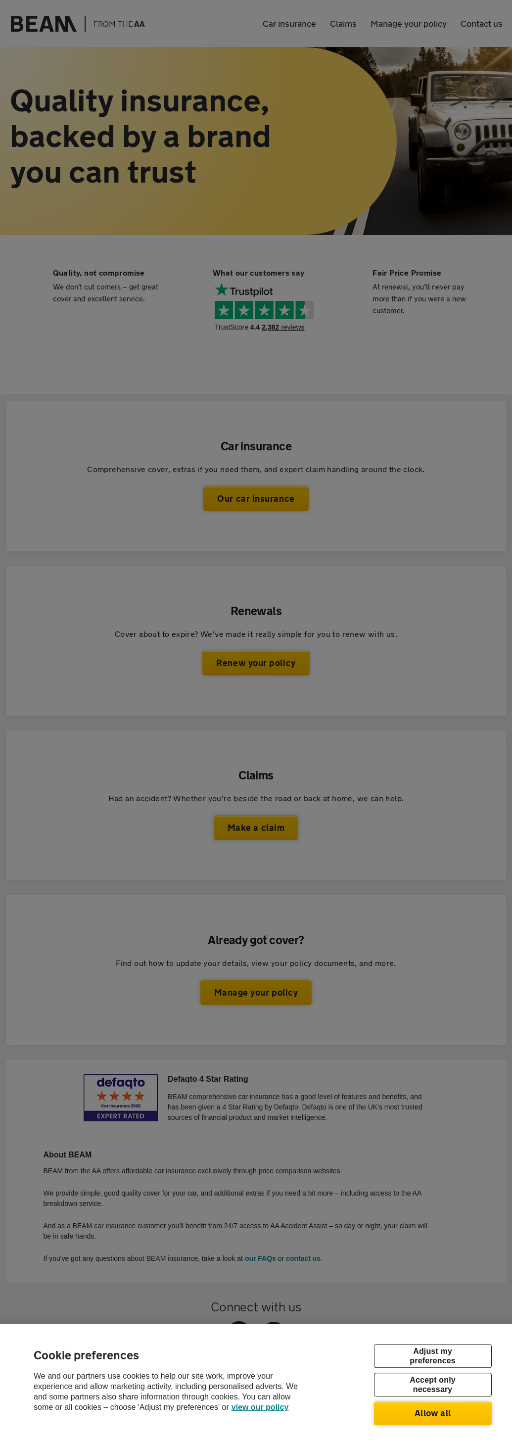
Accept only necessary (432, 1385)
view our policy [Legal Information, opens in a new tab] (260, 1407)
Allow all (433, 1412)
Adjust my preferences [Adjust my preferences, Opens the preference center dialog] (432, 1356)
